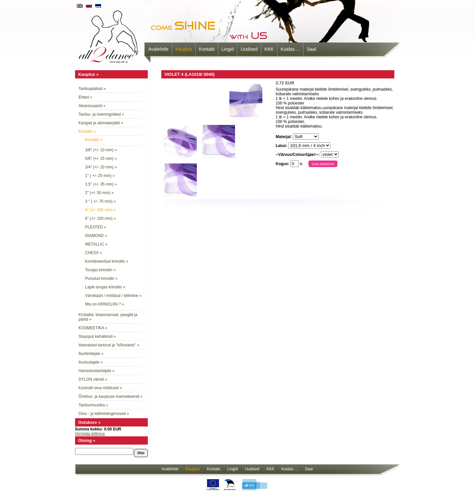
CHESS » (93, 252)
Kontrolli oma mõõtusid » (100, 388)
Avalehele (158, 49)
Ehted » (85, 97)
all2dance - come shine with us (109, 34)
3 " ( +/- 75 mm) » (100, 201)
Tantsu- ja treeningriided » (101, 114)
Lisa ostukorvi (323, 164)
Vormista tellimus (90, 433)
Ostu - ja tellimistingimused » (104, 413)
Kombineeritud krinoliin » (106, 261)
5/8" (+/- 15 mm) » (101, 158)
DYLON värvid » (93, 379)
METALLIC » (96, 244)
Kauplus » (88, 74)
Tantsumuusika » (93, 405)
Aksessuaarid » (92, 105)
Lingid (228, 49)
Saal (311, 49)
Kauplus (183, 49)
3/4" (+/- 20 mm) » (101, 167)
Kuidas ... (290, 49)
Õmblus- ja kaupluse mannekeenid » (111, 396)
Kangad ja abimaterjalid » (101, 123)
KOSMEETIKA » (93, 328)
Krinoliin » (87, 131)
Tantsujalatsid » (92, 88)
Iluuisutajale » (91, 362)
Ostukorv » (89, 422)
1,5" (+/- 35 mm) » (101, 184)
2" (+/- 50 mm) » (99, 192)
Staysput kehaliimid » (97, 336)
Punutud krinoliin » (101, 278)
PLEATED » (95, 227)
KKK (269, 49)
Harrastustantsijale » (97, 370)
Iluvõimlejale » (91, 353)
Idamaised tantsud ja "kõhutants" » (109, 345)
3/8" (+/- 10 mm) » (101, 150)
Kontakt (206, 49)
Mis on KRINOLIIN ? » (104, 304)
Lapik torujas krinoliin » (105, 287)
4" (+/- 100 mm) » (100, 210)
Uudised (249, 49)
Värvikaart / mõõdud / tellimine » (113, 295)
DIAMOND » (96, 235)
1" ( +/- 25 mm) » (100, 175)
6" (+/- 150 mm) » (100, 218)
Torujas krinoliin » (100, 270)
